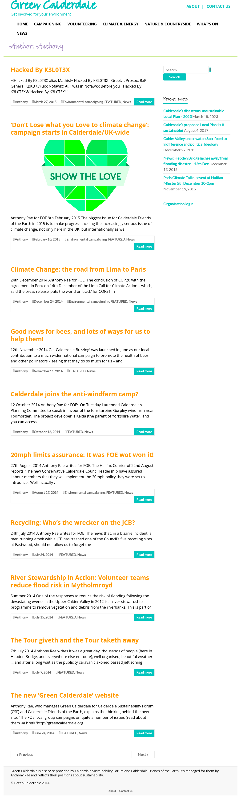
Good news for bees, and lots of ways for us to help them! (80, 335)
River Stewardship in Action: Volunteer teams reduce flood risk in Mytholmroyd (80, 581)
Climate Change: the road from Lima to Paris (78, 269)
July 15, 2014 (43, 617)
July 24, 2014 (43, 555)
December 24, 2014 (48, 301)
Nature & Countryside (168, 24)
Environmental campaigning (83, 102)
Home (22, 24)
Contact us (126, 791)
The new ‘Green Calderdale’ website (65, 695)
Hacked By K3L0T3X (40, 69)
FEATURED (112, 102)
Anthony (21, 102)
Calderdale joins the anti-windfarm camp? (74, 394)
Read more (144, 102)
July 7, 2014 (42, 672)
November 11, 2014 (48, 371)
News (21, 33)
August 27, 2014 (46, 492)
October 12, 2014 (47, 432)
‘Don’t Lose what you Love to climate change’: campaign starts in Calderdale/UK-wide (80, 128)
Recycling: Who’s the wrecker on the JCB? (73, 522)
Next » (143, 754)
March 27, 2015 (45, 102)
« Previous (25, 754)
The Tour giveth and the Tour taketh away (75, 640)
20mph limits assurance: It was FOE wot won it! (82, 454)
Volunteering (82, 24)
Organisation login (178, 203)
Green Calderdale (53, 7)
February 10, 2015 (47, 239)
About (112, 791)
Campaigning (47, 24)
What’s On (207, 24)
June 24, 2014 (44, 733)
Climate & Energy (120, 24)
